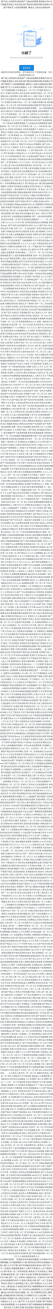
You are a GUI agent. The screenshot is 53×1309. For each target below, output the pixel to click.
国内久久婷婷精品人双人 (19, 1283)
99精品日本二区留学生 (36, 1277)
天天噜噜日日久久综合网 (35, 1295)
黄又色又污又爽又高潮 (14, 1307)
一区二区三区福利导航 (40, 1298)
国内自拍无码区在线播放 (39, 1262)
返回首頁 (27, 68)
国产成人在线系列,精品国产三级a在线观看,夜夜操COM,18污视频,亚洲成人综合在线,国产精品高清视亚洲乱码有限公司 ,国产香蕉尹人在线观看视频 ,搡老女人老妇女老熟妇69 (26, 4)
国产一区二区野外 (17, 1277)
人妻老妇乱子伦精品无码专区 (18, 1286)
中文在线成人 (41, 1271)
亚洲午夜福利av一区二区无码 (16, 1289)
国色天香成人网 (29, 1280)
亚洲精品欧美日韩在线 (13, 1295)
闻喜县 (31, 1271)
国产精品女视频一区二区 (22, 1292)
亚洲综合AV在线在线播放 (27, 1259)
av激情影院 (35, 1289)
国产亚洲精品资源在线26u (30, 1265)
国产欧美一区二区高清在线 (15, 1271)
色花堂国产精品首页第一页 (36, 1307)
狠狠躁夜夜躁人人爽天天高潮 (24, 1268)
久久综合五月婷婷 (33, 1301)
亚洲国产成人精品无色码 (18, 1298)
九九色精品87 (22, 1304)
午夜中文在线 (26, 1274)
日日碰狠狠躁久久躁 (18, 1262)
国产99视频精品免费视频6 (40, 1304)
